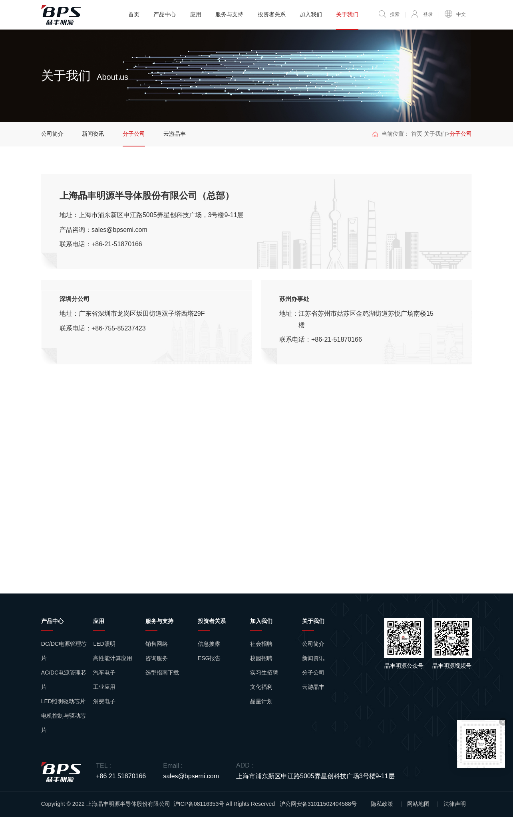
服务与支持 (229, 14)
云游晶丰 (174, 134)
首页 (133, 14)
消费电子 (104, 701)
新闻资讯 (93, 134)
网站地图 (418, 804)
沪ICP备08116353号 (199, 804)
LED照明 (104, 644)
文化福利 (261, 687)
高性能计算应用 (112, 658)
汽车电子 (104, 672)
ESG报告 (209, 658)
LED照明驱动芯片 (63, 701)
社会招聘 (261, 644)
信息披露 (209, 644)
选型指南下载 (162, 672)
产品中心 (164, 14)
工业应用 (104, 687)
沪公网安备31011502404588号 (318, 804)
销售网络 (156, 644)
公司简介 (52, 134)
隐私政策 (382, 804)
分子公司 (134, 134)
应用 (195, 14)
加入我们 (311, 14)
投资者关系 (272, 14)
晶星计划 (261, 701)
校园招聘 (261, 658)
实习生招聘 (264, 672)
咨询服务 (156, 658)
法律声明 (454, 804)
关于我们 (347, 14)
